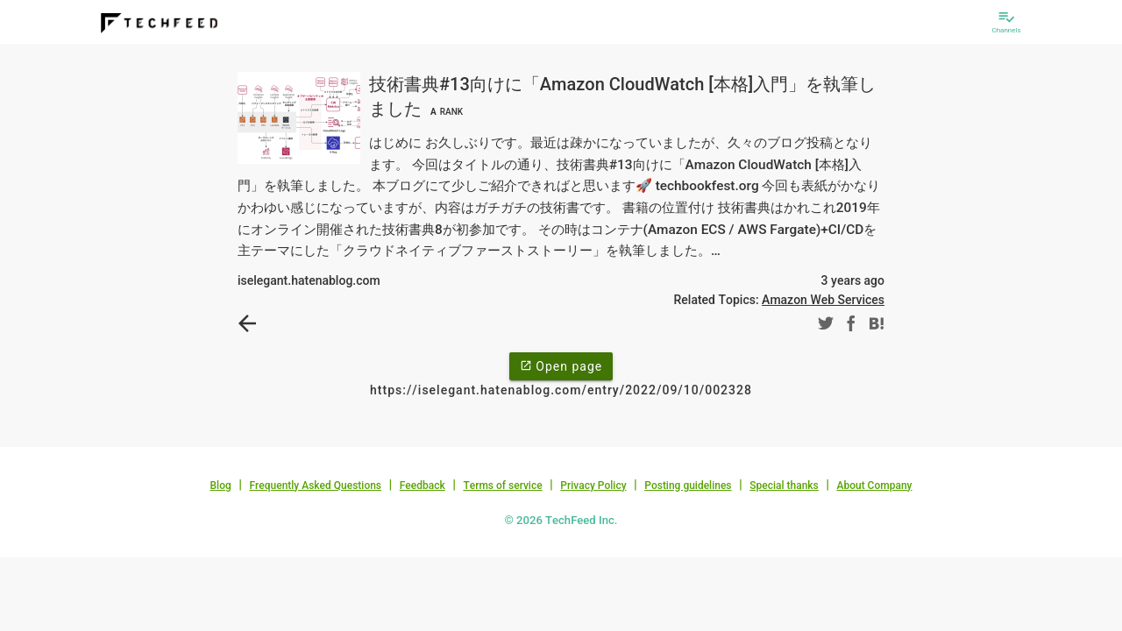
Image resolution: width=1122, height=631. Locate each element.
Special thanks (784, 485)
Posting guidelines (687, 485)
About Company (874, 485)
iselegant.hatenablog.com (309, 280)
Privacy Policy (593, 485)
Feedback (422, 485)
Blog (220, 485)
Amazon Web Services (823, 300)
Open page (561, 365)
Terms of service (502, 485)
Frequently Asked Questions (315, 485)
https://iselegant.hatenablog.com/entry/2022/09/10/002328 (561, 390)
